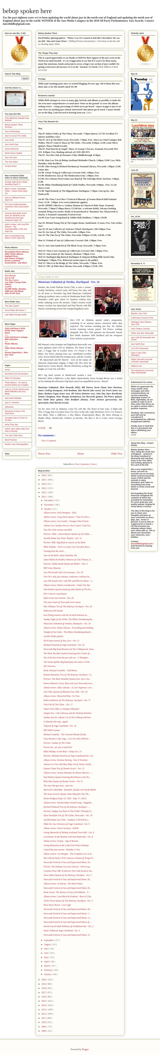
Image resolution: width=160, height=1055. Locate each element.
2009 (44, 1026)
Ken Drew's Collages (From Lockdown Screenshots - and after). (16, 260)
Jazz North (9, 140)
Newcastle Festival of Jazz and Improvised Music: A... (67, 918)
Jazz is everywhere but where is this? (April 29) (15, 237)
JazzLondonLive (12, 149)
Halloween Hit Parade (53, 611)
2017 (44, 992)
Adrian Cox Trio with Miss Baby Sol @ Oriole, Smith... (68, 764)
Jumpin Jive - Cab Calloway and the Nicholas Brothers (68, 713)
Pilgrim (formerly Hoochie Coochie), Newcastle (141, 360)
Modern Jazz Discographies (16, 444)
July (46, 949)
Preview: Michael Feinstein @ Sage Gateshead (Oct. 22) (68, 756)
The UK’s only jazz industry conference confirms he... (67, 576)
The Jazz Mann (11, 162)
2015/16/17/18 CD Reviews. (17, 374)
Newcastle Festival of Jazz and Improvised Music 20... (67, 862)
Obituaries (9, 407)
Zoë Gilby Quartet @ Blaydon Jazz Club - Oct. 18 (65, 692)
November (49, 505)
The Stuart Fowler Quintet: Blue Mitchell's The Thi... (67, 794)
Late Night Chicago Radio (16, 315)
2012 (44, 1014)
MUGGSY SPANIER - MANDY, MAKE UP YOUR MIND (70, 790)
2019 (44, 984)
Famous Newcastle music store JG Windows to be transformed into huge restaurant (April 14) (16, 216)
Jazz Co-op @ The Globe (15, 136)
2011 (44, 1018)
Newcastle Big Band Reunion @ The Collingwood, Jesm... (69, 649)
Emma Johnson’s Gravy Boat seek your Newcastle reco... (69, 683)
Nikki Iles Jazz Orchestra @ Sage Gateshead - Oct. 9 (67, 824)
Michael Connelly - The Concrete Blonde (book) (65, 734)
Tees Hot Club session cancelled (58, 530)
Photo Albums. (11, 344)
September (49, 940)
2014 (44, 1005)
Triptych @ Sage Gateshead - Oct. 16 (60, 726)
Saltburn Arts (136, 366)
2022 (44, 492)
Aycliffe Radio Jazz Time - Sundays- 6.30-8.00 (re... (66, 820)
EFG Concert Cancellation (55, 594)
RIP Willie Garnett (52, 730)
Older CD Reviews (12, 378)
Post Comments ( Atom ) (86, 464)
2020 (44, 979)
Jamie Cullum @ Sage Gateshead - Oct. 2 (62, 930)
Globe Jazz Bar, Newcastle (142, 333)
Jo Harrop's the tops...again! (56, 721)
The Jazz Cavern (12, 306)
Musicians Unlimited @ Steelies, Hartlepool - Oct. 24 (67, 623)
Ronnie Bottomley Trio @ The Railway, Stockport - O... (68, 675)
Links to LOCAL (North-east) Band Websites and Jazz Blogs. (17, 391)
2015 (44, 1001)
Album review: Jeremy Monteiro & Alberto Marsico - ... (68, 773)
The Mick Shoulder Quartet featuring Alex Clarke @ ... (68, 653)
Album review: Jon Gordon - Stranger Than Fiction (66, 521)
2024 (44, 484)
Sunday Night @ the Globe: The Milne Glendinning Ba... (69, 619)
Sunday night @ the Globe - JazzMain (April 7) (16, 183)
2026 (44, 475)
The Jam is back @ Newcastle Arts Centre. (62, 602)
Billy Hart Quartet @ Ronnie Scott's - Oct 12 (63, 781)
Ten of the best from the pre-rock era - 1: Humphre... (67, 657)
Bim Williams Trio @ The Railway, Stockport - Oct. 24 (68, 606)
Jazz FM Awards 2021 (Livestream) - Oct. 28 (63, 572)
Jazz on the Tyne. (12, 293)
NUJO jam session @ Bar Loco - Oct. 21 (61, 640)
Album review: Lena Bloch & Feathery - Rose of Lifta (67, 896)
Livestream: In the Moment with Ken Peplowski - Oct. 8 (68, 837)
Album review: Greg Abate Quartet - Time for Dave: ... (68, 517)
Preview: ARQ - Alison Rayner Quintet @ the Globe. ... (68, 534)
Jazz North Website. (13, 398)
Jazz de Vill (9, 278)
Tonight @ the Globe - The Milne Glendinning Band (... (68, 632)
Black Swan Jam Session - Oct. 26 (59, 598)
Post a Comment (49, 440)
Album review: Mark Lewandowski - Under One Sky (67, 585)
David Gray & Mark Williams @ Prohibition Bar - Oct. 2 (69, 926)
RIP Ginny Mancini (52, 568)
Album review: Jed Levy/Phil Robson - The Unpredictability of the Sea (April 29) (17, 227)
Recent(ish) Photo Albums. (17, 252)
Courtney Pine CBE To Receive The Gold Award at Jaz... (68, 871)
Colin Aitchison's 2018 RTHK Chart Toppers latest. (15, 330)
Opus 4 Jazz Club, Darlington (138, 354)
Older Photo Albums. (14, 254)
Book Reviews (11, 440)
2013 (44, 1009)
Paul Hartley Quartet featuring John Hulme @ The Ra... (68, 589)
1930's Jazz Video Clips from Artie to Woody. (17, 430)
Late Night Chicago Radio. (15, 282)
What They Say (11, 424)
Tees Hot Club (11, 157)
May (46, 957)
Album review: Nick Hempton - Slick (60, 513)
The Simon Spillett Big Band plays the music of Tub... (67, 662)
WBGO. (8, 284)
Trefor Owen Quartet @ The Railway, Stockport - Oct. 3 (68, 901)
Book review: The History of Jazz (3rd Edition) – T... (67, 892)
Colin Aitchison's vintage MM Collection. (16, 338)
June (46, 953)
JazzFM (8, 287)
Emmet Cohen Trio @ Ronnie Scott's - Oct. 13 (64, 768)
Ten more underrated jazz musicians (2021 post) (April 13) (17, 206)
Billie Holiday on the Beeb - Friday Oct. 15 (63, 751)
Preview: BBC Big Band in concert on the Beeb (64, 542)
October (48, 509)
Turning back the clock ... (55, 551)
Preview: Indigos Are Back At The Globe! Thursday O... (68, 811)
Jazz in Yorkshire (12, 402)
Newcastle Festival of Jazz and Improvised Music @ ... (68, 922)
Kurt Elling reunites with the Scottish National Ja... (66, 615)
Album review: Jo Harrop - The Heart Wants (63, 883)
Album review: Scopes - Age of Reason (61, 841)
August (47, 944)
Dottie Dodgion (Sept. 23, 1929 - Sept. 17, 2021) (65, 798)
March (47, 966)
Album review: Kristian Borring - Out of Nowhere (66, 760)
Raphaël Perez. (11, 256)
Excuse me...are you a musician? (58, 747)
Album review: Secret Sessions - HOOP (61, 828)
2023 (44, 488)
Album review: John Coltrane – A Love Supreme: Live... (68, 687)
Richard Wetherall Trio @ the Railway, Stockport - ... (67, 807)
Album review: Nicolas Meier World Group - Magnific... (68, 803)
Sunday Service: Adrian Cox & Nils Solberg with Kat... (68, 717)
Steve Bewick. (10, 276)
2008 (44, 1031)
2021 (44, 497)
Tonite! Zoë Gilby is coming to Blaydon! (61, 709)
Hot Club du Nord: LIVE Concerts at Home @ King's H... (69, 858)
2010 (44, 1022)
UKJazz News (11, 166)
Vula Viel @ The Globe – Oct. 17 (58, 704)
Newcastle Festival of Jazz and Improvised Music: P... (67, 935)
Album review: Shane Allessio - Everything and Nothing (68, 628)
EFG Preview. (50, 666)
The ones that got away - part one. (58, 785)
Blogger (85, 1049)
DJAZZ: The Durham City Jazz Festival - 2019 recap (67, 866)
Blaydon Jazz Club (139, 313)
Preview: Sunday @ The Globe (57, 743)
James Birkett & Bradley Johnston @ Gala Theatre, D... (68, 559)
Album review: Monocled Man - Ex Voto (61, 696)
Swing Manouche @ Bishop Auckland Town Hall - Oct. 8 (69, 832)
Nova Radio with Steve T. (15, 310)
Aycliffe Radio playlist (53, 636)
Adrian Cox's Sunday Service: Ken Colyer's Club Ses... (68, 525)
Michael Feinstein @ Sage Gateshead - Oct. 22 (64, 645)
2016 (44, 997)
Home (80, 453)
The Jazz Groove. (12, 280)
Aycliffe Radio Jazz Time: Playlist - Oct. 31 (63, 538)
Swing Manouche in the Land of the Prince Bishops (66, 845)
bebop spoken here (27, 10)
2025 (44, 480)
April (46, 961)
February (48, 970)
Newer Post (44, 453)
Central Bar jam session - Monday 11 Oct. (62, 849)
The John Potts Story (14, 435)
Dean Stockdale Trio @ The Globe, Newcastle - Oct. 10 (68, 815)
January (47, 974)
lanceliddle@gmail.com (141, 544)
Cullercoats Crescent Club (142, 318)
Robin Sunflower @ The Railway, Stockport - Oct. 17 (67, 700)
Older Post (116, 453)
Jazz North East (11, 144)
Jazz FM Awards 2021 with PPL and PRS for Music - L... (69, 581)
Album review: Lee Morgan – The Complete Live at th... (68, 854)
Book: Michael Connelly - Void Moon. (60, 670)
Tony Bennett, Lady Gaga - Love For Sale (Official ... (67, 739)
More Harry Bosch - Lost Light (57, 905)
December (49, 500)
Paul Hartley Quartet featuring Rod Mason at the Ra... (67, 777)
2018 (44, 988)
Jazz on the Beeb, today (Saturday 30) (60, 555)
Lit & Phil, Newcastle (139, 348)
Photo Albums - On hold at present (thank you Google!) (17, 383)
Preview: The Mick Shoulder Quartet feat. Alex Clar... (67, 679)
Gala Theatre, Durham (140, 329)
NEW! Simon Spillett (13, 153)
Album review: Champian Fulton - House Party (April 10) (16, 191)
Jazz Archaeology (12, 131)
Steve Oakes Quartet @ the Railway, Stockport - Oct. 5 (68, 875)
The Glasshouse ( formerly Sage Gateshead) (142, 371)
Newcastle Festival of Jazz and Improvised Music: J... (67, 913)
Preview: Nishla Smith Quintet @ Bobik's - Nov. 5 (66, 564)
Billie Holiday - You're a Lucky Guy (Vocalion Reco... (67, 547)
